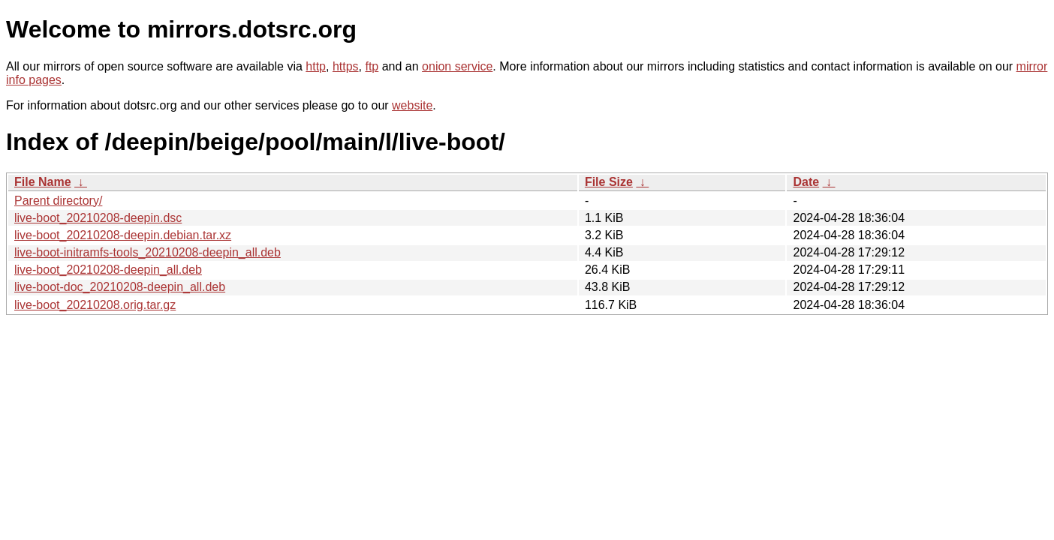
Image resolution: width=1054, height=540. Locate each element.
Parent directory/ (58, 200)
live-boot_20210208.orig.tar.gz (95, 304)
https (346, 66)
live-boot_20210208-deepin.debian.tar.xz (122, 235)
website (412, 105)
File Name (42, 182)
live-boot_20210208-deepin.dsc (98, 218)
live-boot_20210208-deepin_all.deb (108, 269)
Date (806, 182)
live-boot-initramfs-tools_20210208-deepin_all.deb (147, 252)
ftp (371, 66)
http (316, 66)
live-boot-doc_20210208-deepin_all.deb (119, 286)
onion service (457, 66)
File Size (609, 182)
